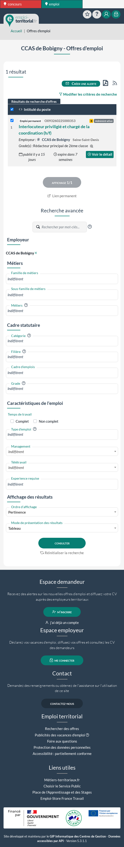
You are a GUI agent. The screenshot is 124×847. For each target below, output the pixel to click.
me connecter (62, 660)
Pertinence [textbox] (17, 512)
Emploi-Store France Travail (62, 798)
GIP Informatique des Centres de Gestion (78, 836)
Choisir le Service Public (62, 786)
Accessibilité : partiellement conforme (62, 753)
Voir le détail (100, 154)
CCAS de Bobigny (54, 139)
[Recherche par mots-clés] (63, 227)
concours (13, 4)
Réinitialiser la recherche (62, 553)
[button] (90, 226)
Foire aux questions (62, 741)
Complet (22, 421)
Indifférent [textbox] (16, 451)
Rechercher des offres (62, 728)
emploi (52, 4)
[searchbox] (62, 279)
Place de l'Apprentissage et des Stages (62, 792)
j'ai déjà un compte (62, 622)
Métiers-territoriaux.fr (62, 780)
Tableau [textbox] (14, 528)
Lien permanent (62, 196)
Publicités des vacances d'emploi (60, 735)
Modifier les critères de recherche (88, 94)
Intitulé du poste (35, 109)
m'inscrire (62, 612)
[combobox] (62, 279)
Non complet (48, 421)
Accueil (16, 31)
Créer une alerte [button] (81, 83)
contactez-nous (62, 703)
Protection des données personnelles (62, 747)
